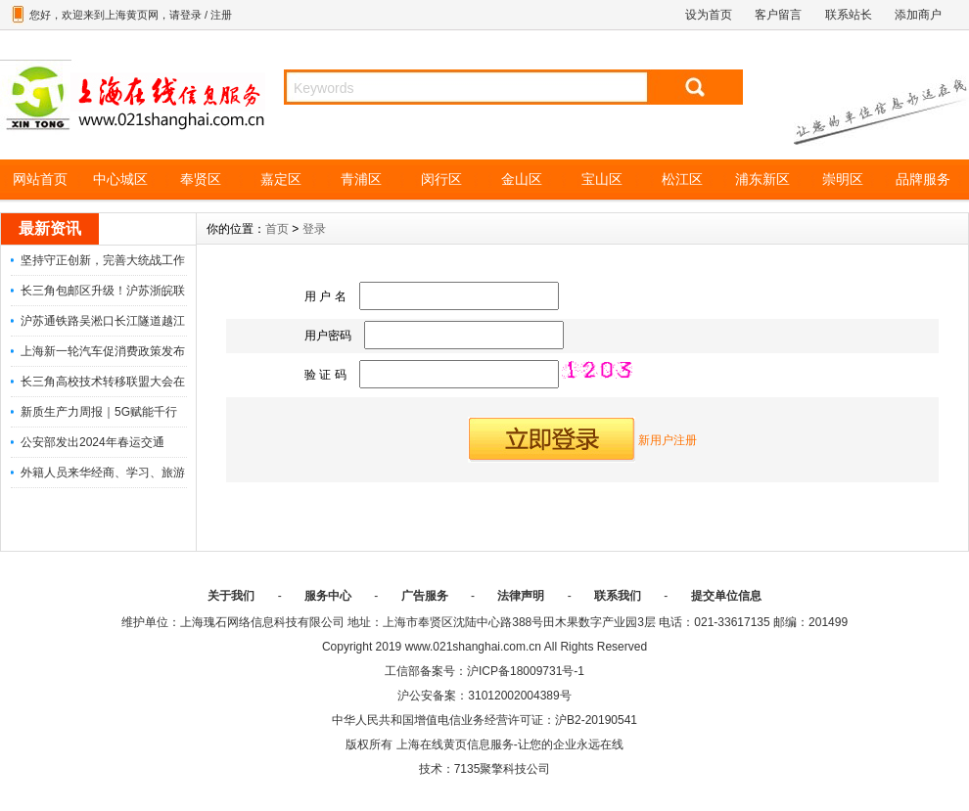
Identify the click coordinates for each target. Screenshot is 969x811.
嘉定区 (280, 179)
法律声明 (520, 596)
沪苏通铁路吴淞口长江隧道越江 (103, 321)
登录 (191, 15)
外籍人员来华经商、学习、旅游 (103, 472)
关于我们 (231, 596)
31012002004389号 (519, 695)
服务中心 (327, 596)
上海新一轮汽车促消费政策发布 (103, 351)
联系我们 (617, 596)
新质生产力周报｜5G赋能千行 (99, 412)
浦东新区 (762, 179)
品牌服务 (923, 179)
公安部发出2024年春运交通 (92, 442)
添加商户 (918, 15)
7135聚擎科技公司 (502, 769)
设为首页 (708, 15)
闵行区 (441, 179)
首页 (277, 229)
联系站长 (848, 15)
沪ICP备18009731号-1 (525, 671)
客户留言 (778, 15)
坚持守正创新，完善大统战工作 (103, 260)
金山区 (521, 179)
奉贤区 (200, 179)
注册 (221, 15)
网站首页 (40, 179)
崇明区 (842, 179)
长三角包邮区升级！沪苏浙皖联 (103, 290)
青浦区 (361, 179)
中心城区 (120, 179)
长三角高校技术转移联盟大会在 (103, 381)
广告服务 (424, 596)
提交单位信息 (726, 596)
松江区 (682, 179)
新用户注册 (667, 440)
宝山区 (602, 179)
